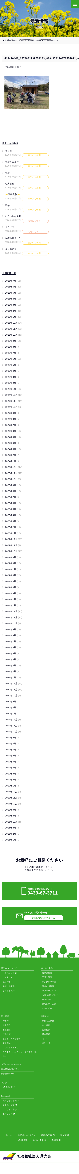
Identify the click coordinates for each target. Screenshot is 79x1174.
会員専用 (56, 1140)
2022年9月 (13, 557)
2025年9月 (13, 341)
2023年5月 (13, 509)
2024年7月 (12, 425)
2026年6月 (13, 286)
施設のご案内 (48, 1135)
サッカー (9, 151)
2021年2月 (12, 671)
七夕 (7, 172)
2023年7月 (12, 497)
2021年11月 (13, 617)
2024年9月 (12, 413)
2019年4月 (12, 767)
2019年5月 (12, 761)
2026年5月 (13, 292)
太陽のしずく (10, 1105)
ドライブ (9, 227)
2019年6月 (12, 755)
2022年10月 (13, 551)
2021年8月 (13, 635)
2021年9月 (13, 629)
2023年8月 (13, 491)
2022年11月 (13, 545)
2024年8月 (12, 419)
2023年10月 (13, 479)
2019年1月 (12, 785)
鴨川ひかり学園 (11, 1100)
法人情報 (64, 1135)
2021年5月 (12, 653)
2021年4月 (12, 659)
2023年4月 (13, 515)
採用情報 (23, 1140)
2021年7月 (13, 641)
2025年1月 (13, 389)
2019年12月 (13, 719)
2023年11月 (13, 473)
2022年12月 (13, 539)
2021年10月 (13, 623)
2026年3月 (13, 305)
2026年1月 (13, 317)
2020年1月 (12, 713)
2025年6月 (13, 359)
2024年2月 (12, 455)
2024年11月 (13, 401)
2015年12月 (13, 821)
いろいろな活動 (13, 216)
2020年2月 (12, 707)
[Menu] (75, 4)
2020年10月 (13, 695)
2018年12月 (13, 791)
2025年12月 (13, 322)
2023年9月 (13, 485)
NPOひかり (9, 1087)
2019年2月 (12, 779)
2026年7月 (13, 280)
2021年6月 (13, 647)
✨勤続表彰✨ (12, 194)
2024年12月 (13, 395)
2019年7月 (12, 749)
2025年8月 (12, 347)
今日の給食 (10, 249)
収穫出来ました (13, 238)
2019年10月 (13, 731)
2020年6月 (12, 701)
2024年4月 (12, 443)
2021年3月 (13, 665)
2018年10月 (13, 803)
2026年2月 (13, 310)
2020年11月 (13, 689)
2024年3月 (13, 449)
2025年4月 (12, 371)
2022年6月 (13, 575)
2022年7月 (13, 569)
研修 (7, 205)
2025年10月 (13, 334)
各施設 (28, 870)
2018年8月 (12, 815)
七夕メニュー (12, 161)
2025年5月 (12, 365)
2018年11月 (13, 797)
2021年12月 (13, 611)
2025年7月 (12, 353)
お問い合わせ (39, 1140)
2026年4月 (13, 298)
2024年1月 (12, 461)
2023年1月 (13, 533)
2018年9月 (12, 809)
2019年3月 (12, 773)
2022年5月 (13, 581)
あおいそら (9, 1114)
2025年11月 (13, 329)
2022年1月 (13, 605)
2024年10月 (13, 407)
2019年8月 (12, 743)
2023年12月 (13, 467)
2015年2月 (12, 833)
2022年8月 (13, 563)
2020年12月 (13, 683)
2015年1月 (12, 839)
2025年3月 (12, 377)
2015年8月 (12, 827)
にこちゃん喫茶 (11, 1109)
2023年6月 (13, 503)
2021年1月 (13, 677)
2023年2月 (13, 527)
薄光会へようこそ (26, 1135)
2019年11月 (13, 725)
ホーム (8, 1135)
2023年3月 (12, 521)
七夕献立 (9, 183)
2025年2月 (12, 383)
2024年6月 (13, 431)
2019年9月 (12, 737)
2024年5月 (13, 437)
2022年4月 (12, 587)
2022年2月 (13, 599)
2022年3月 (13, 593)
